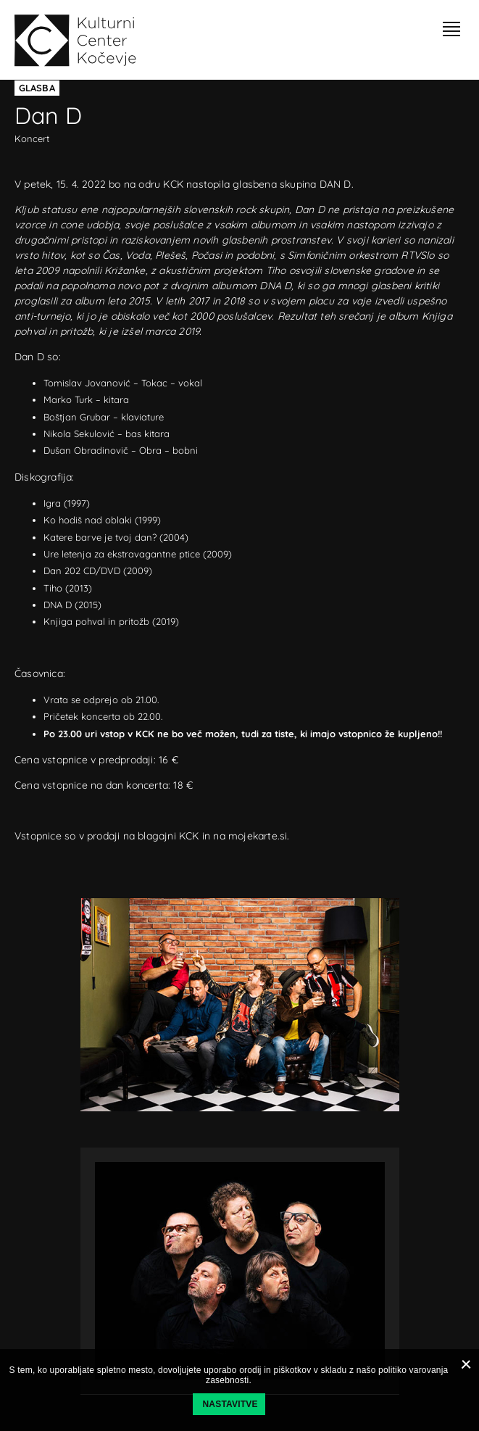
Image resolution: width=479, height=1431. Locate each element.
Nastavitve (230, 1404)
